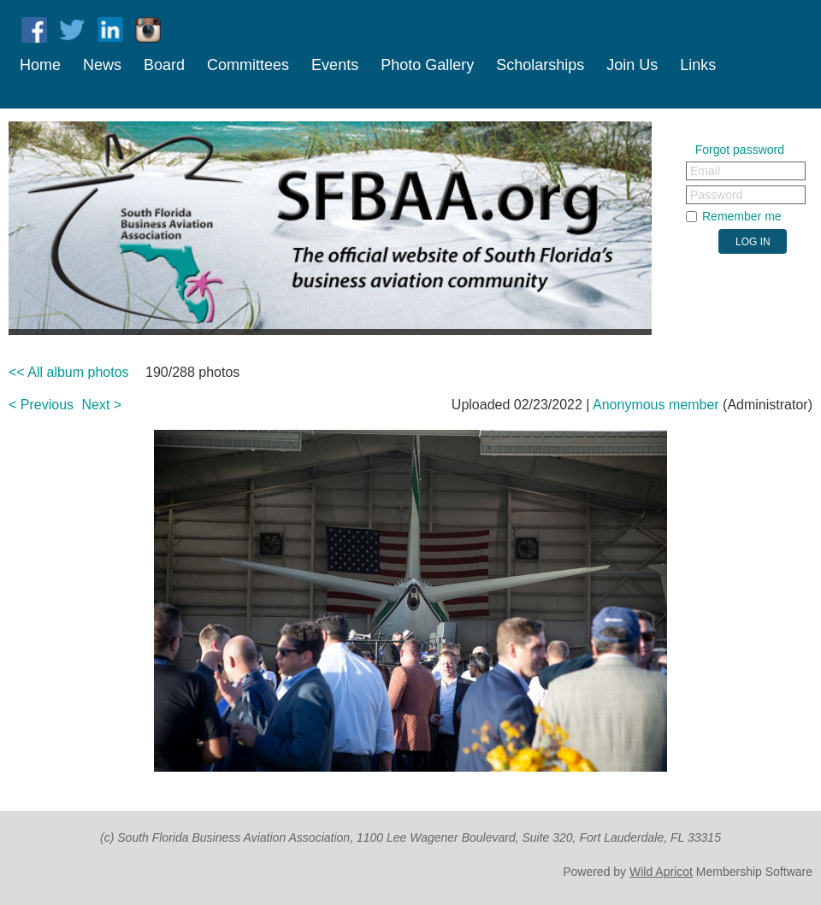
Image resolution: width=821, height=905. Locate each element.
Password (716, 195)
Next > (102, 404)
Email (705, 171)
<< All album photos (69, 372)
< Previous (41, 404)
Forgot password (739, 149)
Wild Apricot (661, 872)
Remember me (742, 216)
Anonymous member (656, 404)
